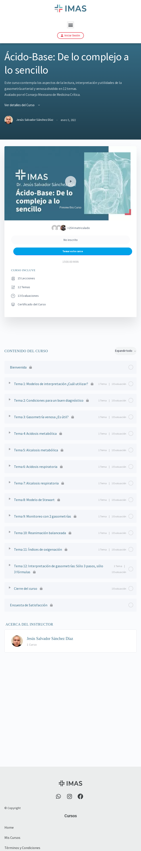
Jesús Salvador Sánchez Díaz (50, 638)
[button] (70, 24)
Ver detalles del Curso (22, 105)
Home (9, 827)
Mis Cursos (12, 837)
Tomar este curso (72, 251)
